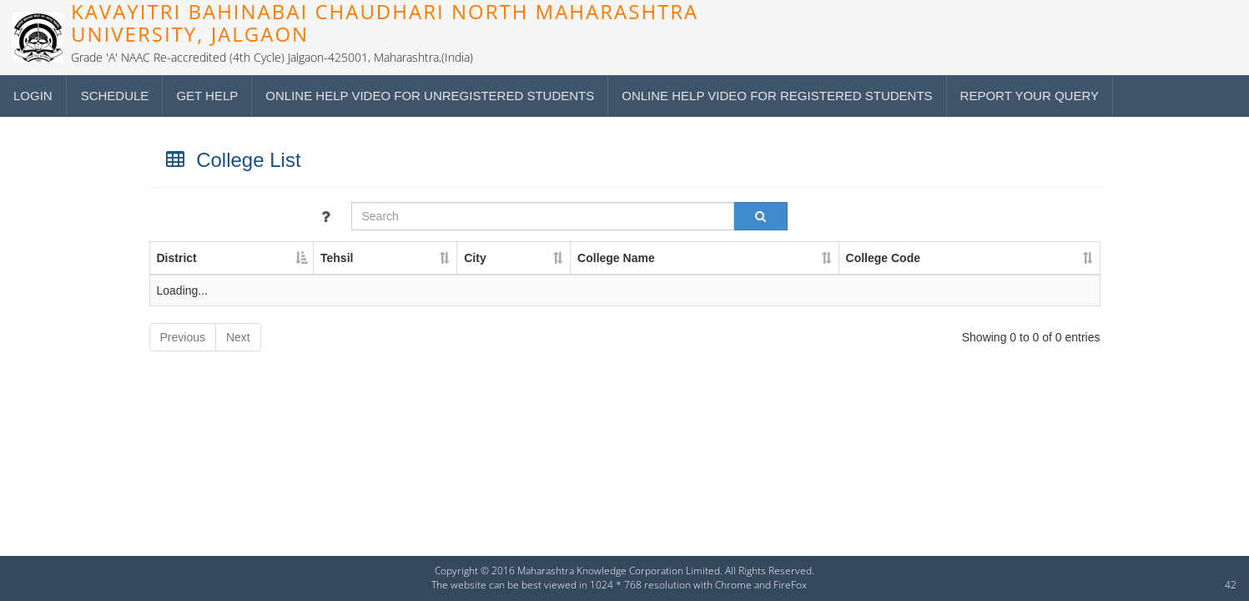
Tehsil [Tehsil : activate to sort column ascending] (336, 258)
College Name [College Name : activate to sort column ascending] (616, 258)
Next (238, 337)
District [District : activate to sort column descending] (177, 258)
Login (33, 95)
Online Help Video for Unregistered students (429, 95)
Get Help (207, 95)
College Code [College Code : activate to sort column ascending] (883, 258)
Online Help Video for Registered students (777, 95)
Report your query (1029, 95)
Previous (182, 337)
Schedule (115, 95)
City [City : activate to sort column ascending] (475, 258)
